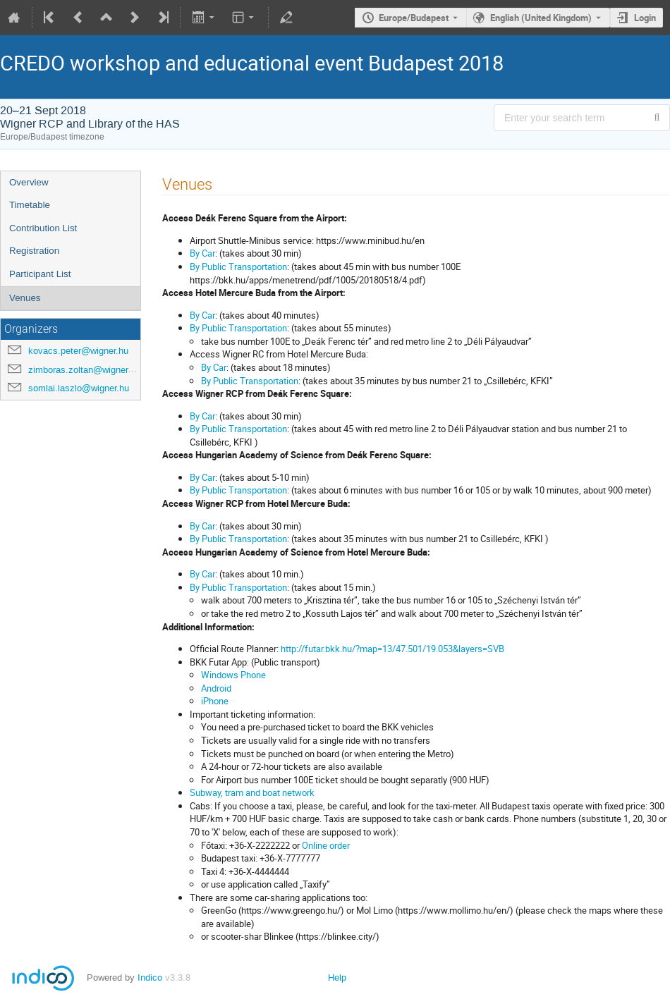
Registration (34, 250)
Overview (29, 182)
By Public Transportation (238, 266)
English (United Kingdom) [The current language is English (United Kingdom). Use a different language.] (541, 17)
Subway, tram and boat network (252, 792)
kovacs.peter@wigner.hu (78, 351)
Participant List (40, 274)
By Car (202, 253)
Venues (24, 298)
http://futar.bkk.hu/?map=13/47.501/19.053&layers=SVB (392, 648)
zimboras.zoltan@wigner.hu (84, 370)
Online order (326, 845)
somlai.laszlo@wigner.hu (78, 388)
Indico (150, 977)
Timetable (29, 205)
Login (645, 17)
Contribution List (43, 228)
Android (216, 688)
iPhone (215, 700)
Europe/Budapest (414, 17)
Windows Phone (233, 674)
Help (337, 977)
